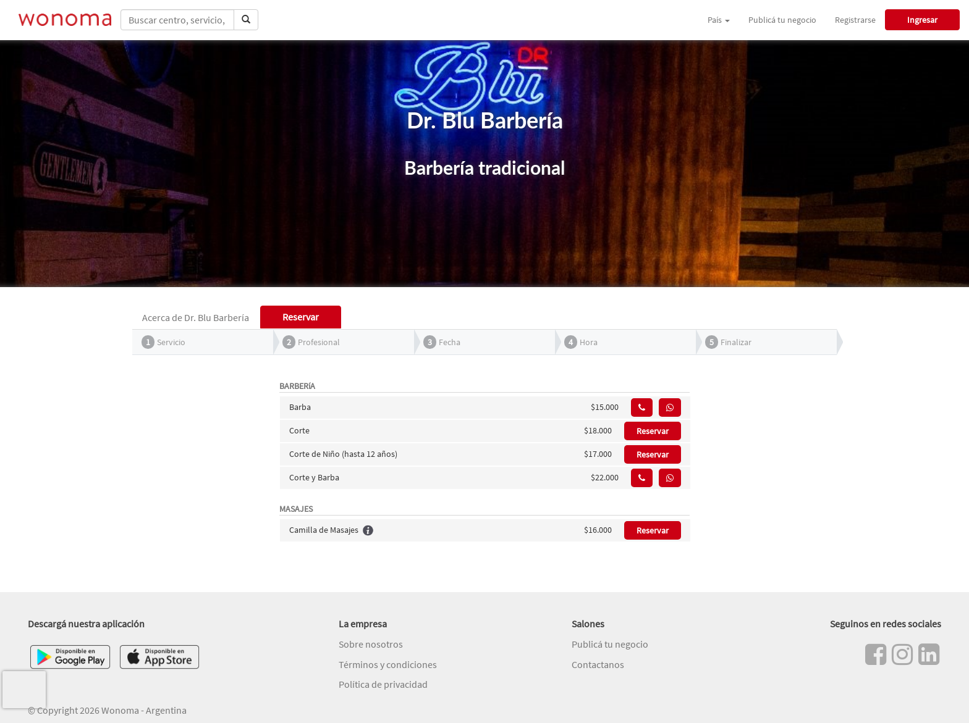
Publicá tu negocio (782, 19)
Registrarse (855, 19)
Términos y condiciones (388, 664)
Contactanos (598, 664)
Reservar (653, 431)
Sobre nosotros (371, 644)
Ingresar (922, 19)
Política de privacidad (383, 684)
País (719, 19)
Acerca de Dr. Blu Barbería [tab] (195, 317)
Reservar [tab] (300, 317)
